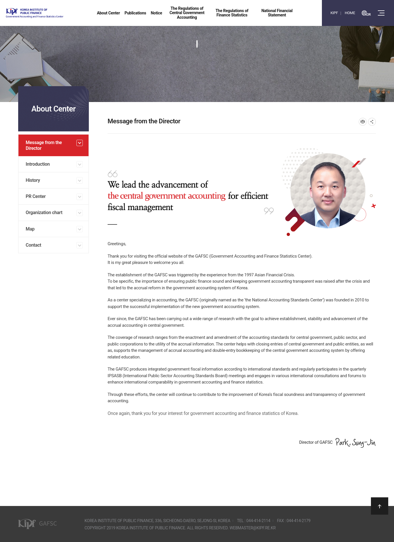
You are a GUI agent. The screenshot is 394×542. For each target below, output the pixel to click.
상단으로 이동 (379, 506)
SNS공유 (372, 122)
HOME (350, 13)
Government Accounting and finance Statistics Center (50, 13)
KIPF (334, 13)
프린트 (363, 122)
